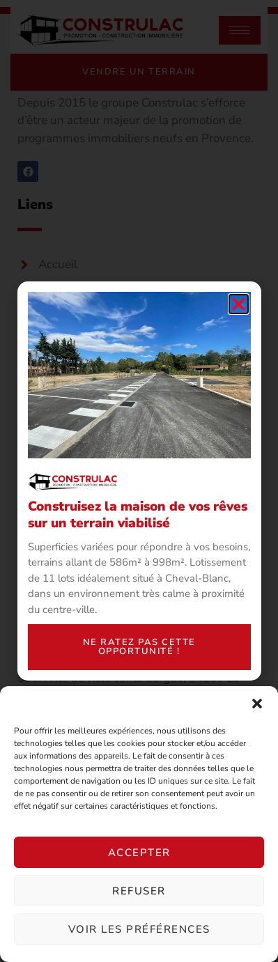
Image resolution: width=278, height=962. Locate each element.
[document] (139, 481)
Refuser (139, 891)
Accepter (139, 853)
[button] (257, 704)
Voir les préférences (139, 929)
